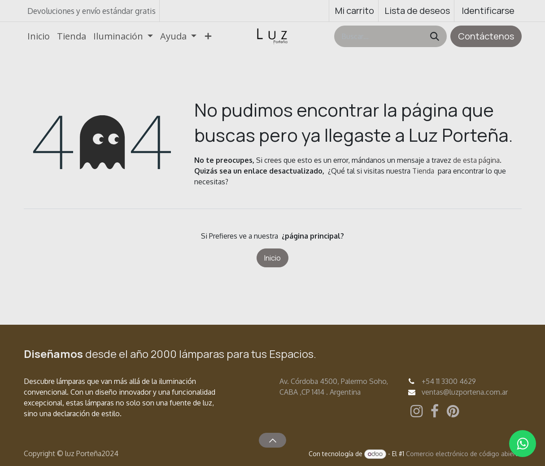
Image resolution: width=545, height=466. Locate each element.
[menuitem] (38, 36)
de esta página (476, 160)
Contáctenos (486, 36)
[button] (272, 440)
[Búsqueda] (435, 36)
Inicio (272, 258)
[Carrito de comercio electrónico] (353, 11)
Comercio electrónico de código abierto (464, 453)
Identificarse (488, 10)
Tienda (423, 170)
